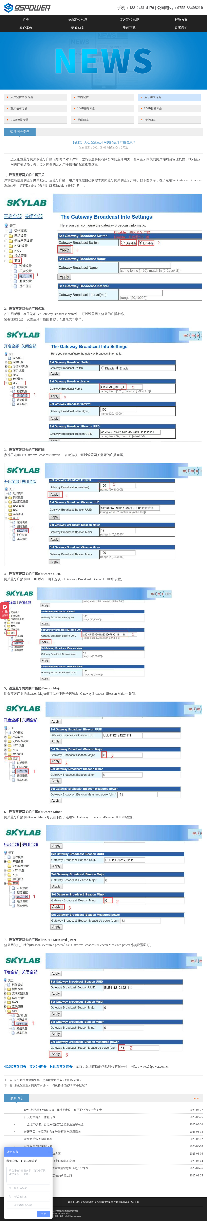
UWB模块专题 (20, 119)
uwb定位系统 (77, 19)
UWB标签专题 (153, 108)
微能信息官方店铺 (71, 1211)
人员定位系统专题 (22, 97)
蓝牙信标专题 (19, 108)
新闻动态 (77, 28)
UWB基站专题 (86, 108)
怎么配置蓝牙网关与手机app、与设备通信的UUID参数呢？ (51, 1085)
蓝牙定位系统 (129, 19)
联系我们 (181, 28)
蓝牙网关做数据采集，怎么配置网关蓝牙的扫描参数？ (48, 1080)
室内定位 (83, 97)
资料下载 (129, 28)
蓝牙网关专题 (152, 97)
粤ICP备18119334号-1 (62, 1213)
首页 (26, 19)
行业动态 (150, 119)
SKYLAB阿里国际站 (56, 1211)
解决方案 (181, 19)
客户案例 (25, 28)
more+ (197, 1098)
